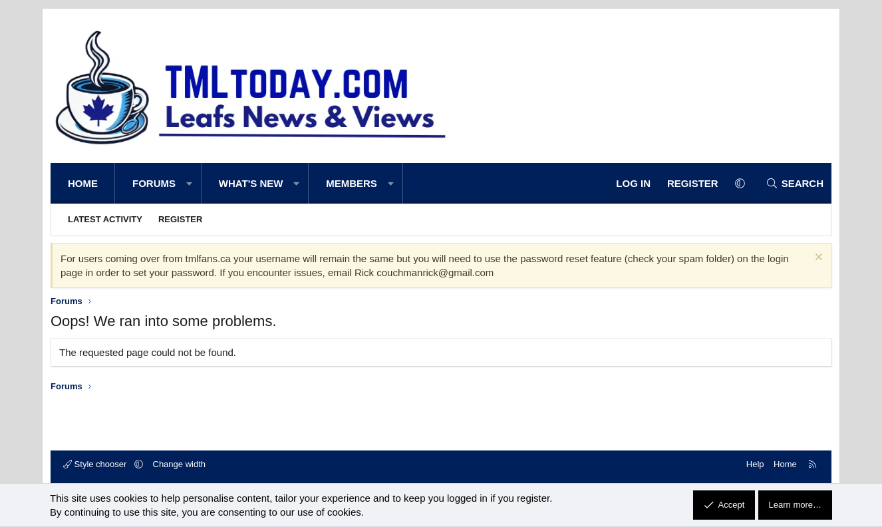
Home (83, 183)
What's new (251, 183)
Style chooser (96, 464)
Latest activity (105, 219)
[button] (189, 183)
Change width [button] (179, 464)
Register (180, 219)
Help (755, 464)
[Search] (794, 183)
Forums (154, 183)
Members (351, 183)
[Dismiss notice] (817, 258)
